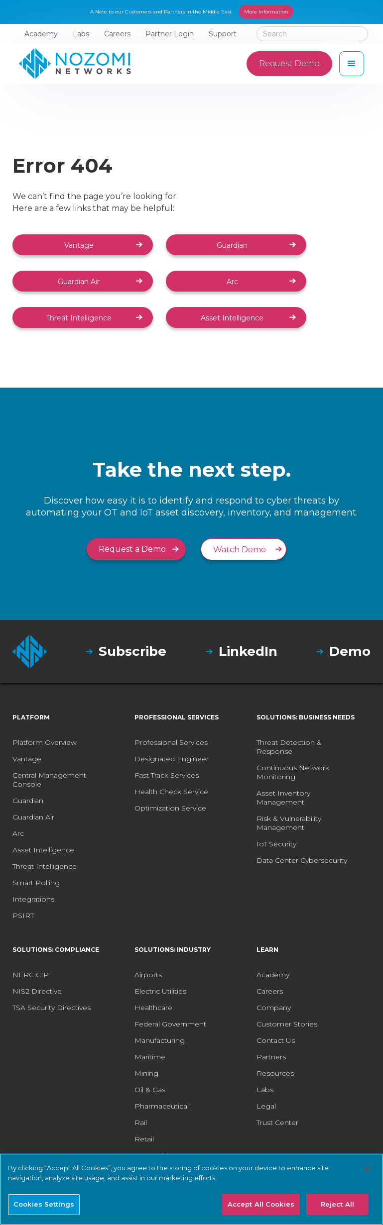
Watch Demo (239, 549)
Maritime (149, 1056)
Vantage (79, 245)
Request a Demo (132, 549)
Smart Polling (36, 882)
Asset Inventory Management (283, 798)
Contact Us (275, 1040)
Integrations (33, 899)
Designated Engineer (171, 758)
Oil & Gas (149, 1089)
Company (273, 1007)
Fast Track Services (166, 775)
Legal (266, 1106)
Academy (272, 974)
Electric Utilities (160, 991)
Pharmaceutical (161, 1106)
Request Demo (289, 63)
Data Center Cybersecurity (301, 860)
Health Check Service (171, 791)
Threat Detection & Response (289, 747)
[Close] (367, 1169)
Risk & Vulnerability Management (288, 823)
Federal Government (170, 1024)
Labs (264, 1089)
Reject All (337, 1204)
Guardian (232, 245)
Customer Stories (286, 1024)
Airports (148, 974)
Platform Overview (44, 742)
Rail (140, 1122)
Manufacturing (159, 1040)
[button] (351, 63)
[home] (75, 63)
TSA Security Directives (51, 1007)
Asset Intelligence (232, 317)
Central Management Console (49, 780)
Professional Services (171, 742)
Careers (269, 991)
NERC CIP (30, 974)
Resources (275, 1073)
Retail (144, 1138)
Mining (146, 1073)
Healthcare (153, 1007)
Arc (232, 281)
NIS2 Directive (37, 991)
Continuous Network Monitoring (292, 772)
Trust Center (277, 1122)
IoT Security (276, 843)
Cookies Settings (43, 1204)
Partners (271, 1056)
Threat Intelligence (79, 317)
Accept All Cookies (261, 1204)
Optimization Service (170, 808)
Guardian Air (79, 281)
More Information (266, 11)
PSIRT (23, 915)
